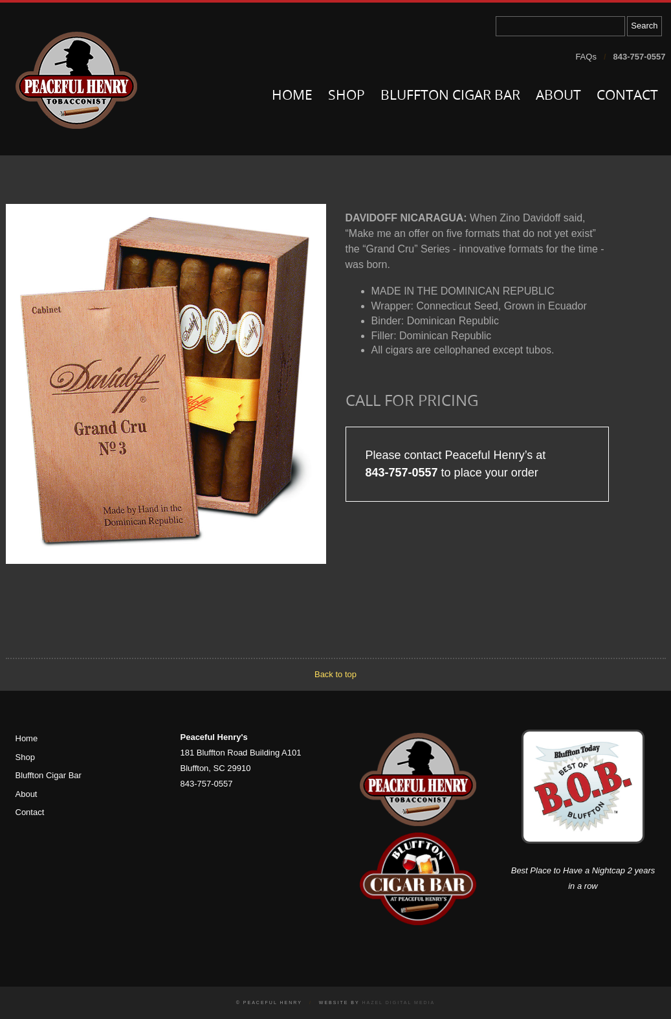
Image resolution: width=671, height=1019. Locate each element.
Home (292, 96)
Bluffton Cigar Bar (450, 96)
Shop (346, 96)
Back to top (335, 674)
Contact (627, 96)
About (558, 96)
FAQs (586, 57)
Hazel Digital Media (398, 1002)
